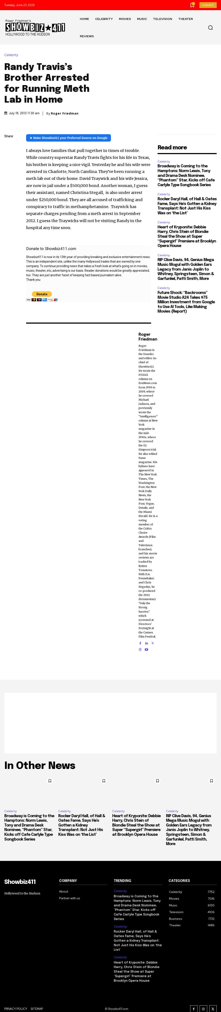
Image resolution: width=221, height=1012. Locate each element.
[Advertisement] (110, 723)
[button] (210, 27)
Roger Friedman (65, 113)
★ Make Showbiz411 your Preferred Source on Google (68, 138)
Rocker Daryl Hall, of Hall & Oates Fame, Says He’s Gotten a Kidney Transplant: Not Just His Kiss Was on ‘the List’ (81, 825)
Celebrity (12, 55)
